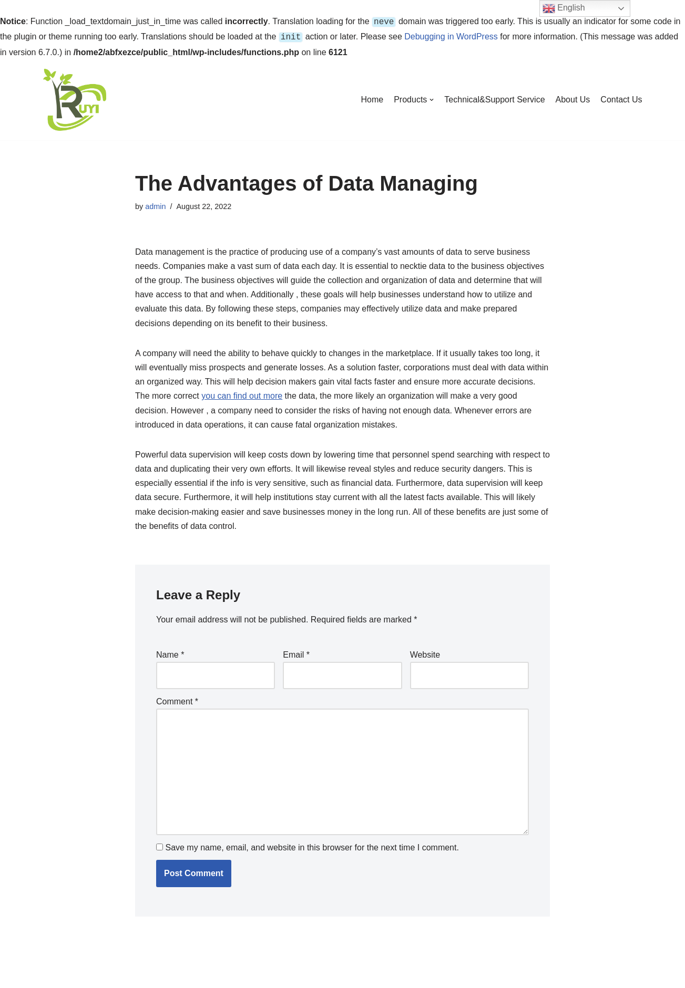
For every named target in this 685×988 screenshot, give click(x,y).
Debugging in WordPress (451, 35)
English (564, 8)
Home (372, 97)
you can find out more (241, 393)
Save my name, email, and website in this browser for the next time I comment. (311, 845)
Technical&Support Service (494, 97)
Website (425, 652)
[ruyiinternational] (74, 98)
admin (155, 204)
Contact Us (621, 97)
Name (170, 652)
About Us (573, 97)
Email (296, 652)
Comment (177, 699)
